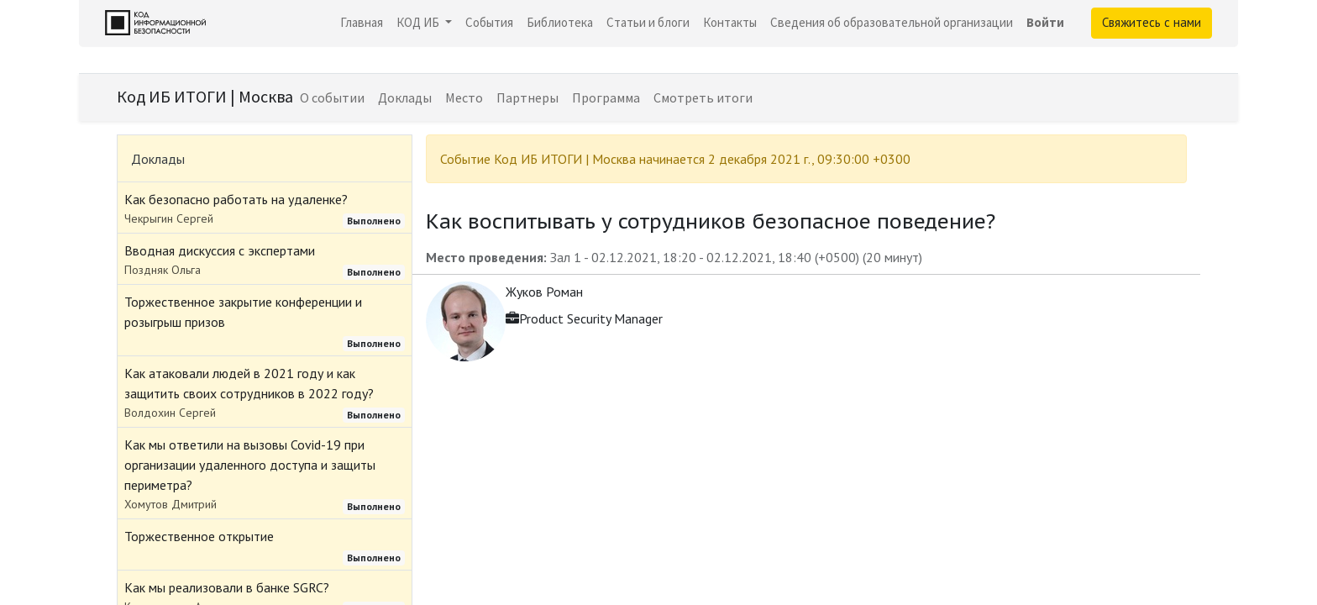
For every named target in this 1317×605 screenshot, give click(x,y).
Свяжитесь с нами (1151, 22)
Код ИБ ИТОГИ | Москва (205, 96)
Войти (1045, 22)
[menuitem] (361, 23)
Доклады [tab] (158, 158)
